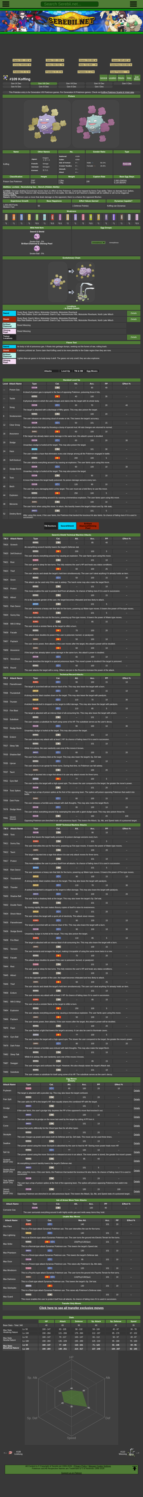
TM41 (5, 949)
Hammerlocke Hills (69, 314)
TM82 (5, 1054)
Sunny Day (15, 615)
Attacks (121, 78)
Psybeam (7, 1091)
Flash (12, 1028)
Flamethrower (16, 684)
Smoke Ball (35, 241)
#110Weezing (123, 1453)
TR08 (5, 693)
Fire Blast (14, 711)
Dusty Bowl (22, 312)
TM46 (5, 984)
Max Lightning (9, 1235)
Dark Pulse (14, 801)
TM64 (5, 1010)
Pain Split (7, 1099)
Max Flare (7, 1226)
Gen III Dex (44, 87)
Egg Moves (137, 78)
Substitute (14, 719)
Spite (5, 1117)
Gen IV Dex (16, 87)
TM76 (5, 668)
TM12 (5, 852)
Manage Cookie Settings (100, 1466)
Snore (13, 580)
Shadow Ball (15, 755)
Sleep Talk (14, 746)
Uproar (13, 763)
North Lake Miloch (105, 314)
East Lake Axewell (41, 314)
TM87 (5, 1063)
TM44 (5, 967)
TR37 (5, 772)
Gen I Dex (99, 87)
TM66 (5, 1019)
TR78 (5, 809)
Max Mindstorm (9, 1270)
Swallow (6, 1143)
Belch (11, 486)
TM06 (5, 835)
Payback (14, 641)
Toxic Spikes (15, 791)
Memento (13, 504)
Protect (13, 589)
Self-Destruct (15, 460)
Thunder (13, 702)
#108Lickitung (18, 1453)
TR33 (5, 755)
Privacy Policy (80, 1466)
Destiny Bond (15, 514)
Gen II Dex (71, 87)
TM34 (5, 615)
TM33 (5, 606)
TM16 (5, 545)
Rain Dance (15, 606)
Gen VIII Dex (43, 84)
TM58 (5, 650)
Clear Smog (14, 425)
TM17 (5, 861)
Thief (12, 571)
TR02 (5, 684)
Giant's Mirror (34, 312)
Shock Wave (15, 914)
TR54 (5, 791)
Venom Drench (13, 818)
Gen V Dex (127, 84)
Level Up (65, 371)
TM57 (5, 641)
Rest (12, 562)
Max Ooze (7, 1262)
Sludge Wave (15, 809)
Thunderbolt (15, 693)
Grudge (6, 1108)
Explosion (13, 495)
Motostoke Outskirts (49, 312)
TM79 (5, 1046)
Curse (5, 1126)
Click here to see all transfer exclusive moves (71, 1308)
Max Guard (8, 1297)
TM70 (5, 1028)
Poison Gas (14, 390)
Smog (12, 407)
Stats (129, 78)
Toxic (11, 478)
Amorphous (114, 243)
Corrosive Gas (9, 1210)
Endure (13, 737)
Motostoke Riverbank (68, 312)
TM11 (5, 843)
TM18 (5, 870)
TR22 (5, 728)
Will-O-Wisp (15, 624)
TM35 (5, 923)
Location (112, 78)
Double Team (16, 905)
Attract (13, 597)
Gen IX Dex (16, 84)
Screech (14, 545)
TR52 (5, 781)
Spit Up (6, 1152)
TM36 (5, 931)
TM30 (5, 896)
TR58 (5, 801)
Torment (14, 949)
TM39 (5, 633)
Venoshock (15, 659)
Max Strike (7, 1244)
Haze (11, 451)
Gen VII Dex (71, 84)
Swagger (14, 1063)
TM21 (5, 562)
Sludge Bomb (15, 469)
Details (134, 313)
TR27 (5, 746)
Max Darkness (9, 1279)
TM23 (5, 571)
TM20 (5, 553)
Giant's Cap (55, 314)
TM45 (5, 975)
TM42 (5, 958)
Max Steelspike (9, 1288)
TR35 (5, 763)
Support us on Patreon (71, 1473)
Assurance (14, 434)
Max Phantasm (9, 1253)
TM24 (5, 580)
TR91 (5, 818)
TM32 (5, 905)
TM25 (5, 589)
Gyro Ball (14, 781)
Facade (13, 633)
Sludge (12, 443)
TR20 (5, 719)
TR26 (5, 737)
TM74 (5, 659)
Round (13, 668)
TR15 (5, 711)
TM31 (5, 597)
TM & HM (78, 371)
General (103, 78)
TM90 (5, 1072)
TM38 (5, 624)
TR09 (5, 702)
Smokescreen (15, 416)
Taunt (12, 772)
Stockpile (7, 1135)
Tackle (12, 399)
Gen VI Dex (99, 84)
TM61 (5, 1002)
